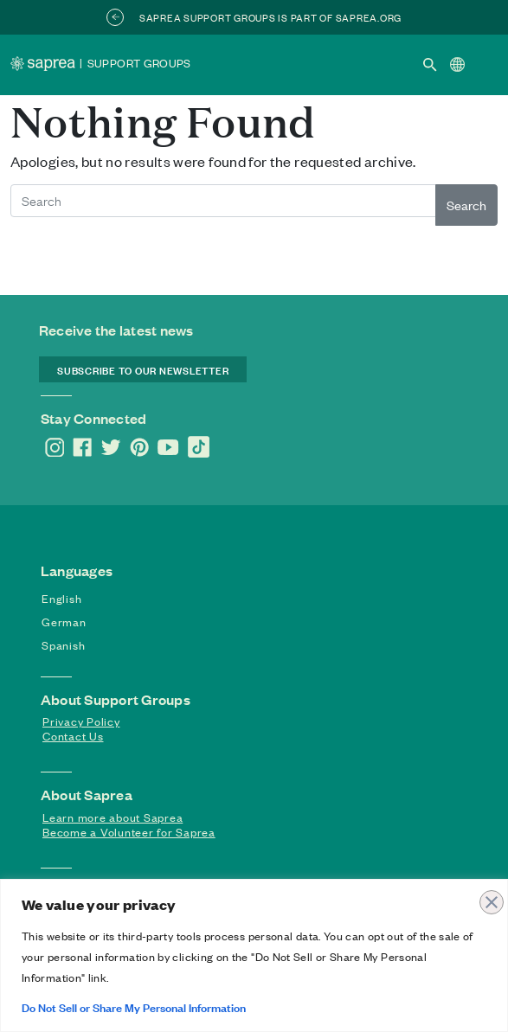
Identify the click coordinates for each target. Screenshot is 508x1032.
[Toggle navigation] (484, 63)
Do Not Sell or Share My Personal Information (134, 1006)
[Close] (489, 893)
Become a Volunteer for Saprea (128, 832)
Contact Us (73, 736)
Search (466, 205)
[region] (254, 955)
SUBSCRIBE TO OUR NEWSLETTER (142, 369)
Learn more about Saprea (112, 817)
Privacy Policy (81, 721)
